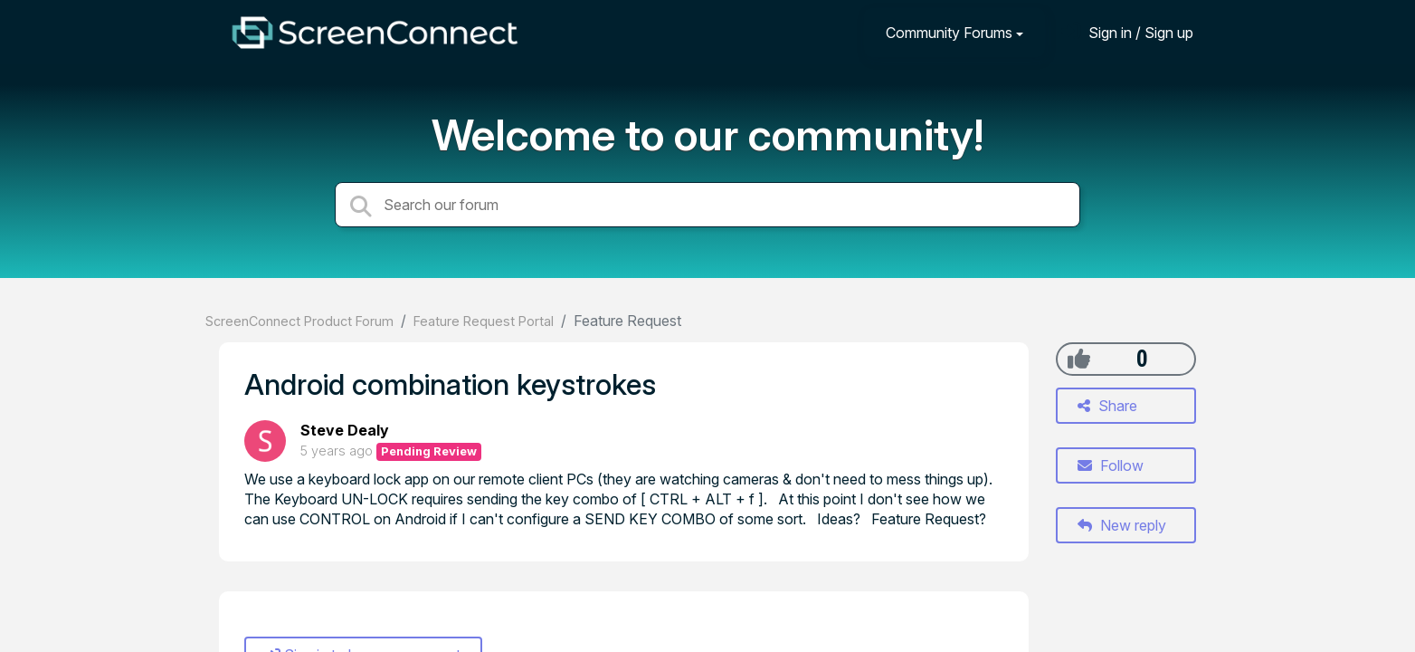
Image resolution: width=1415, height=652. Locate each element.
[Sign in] (1127, 32)
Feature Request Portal (483, 321)
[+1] (1079, 358)
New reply (1122, 525)
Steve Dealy (344, 430)
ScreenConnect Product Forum (299, 321)
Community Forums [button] (949, 33)
